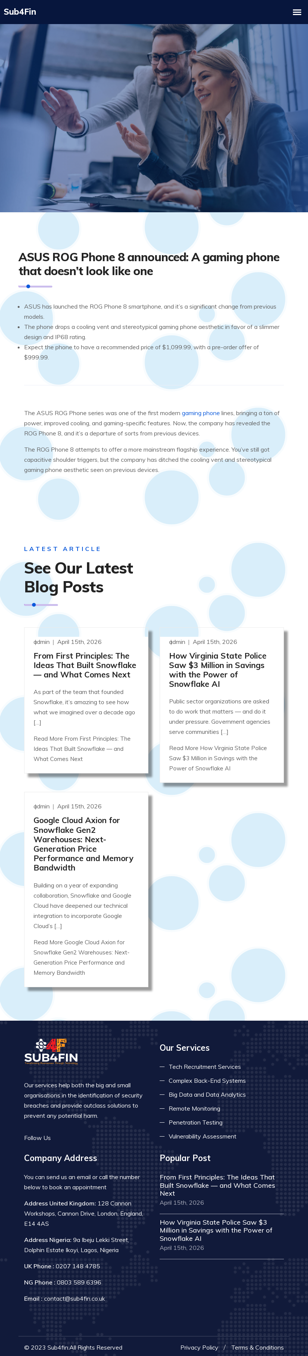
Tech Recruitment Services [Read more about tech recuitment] (205, 1062)
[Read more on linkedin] (84, 1133)
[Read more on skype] (96, 1133)
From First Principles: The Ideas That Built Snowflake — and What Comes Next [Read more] (85, 660)
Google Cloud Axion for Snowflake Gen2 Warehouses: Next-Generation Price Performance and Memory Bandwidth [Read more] (83, 839)
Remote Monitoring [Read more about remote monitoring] (194, 1104)
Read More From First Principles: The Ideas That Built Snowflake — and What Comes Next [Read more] (82, 744)
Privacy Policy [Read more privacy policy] (199, 1343)
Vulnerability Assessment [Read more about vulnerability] (202, 1132)
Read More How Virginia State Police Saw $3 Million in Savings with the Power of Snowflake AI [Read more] (218, 754)
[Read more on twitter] (73, 1133)
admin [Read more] (42, 637)
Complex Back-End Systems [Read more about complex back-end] (207, 1076)
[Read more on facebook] (62, 1133)
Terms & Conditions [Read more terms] (257, 1343)
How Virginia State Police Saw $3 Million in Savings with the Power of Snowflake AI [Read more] (218, 665)
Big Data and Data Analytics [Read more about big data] (207, 1090)
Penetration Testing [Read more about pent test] (196, 1118)
